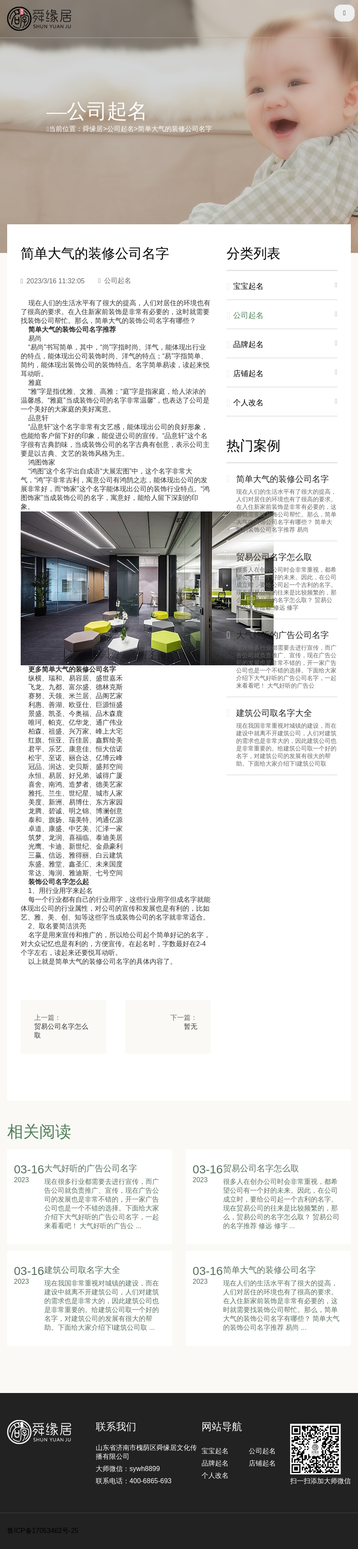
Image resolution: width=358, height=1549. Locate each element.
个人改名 (215, 1475)
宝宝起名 (215, 1451)
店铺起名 (262, 1463)
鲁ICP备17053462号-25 (42, 1530)
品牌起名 (215, 1463)
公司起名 (262, 1451)
